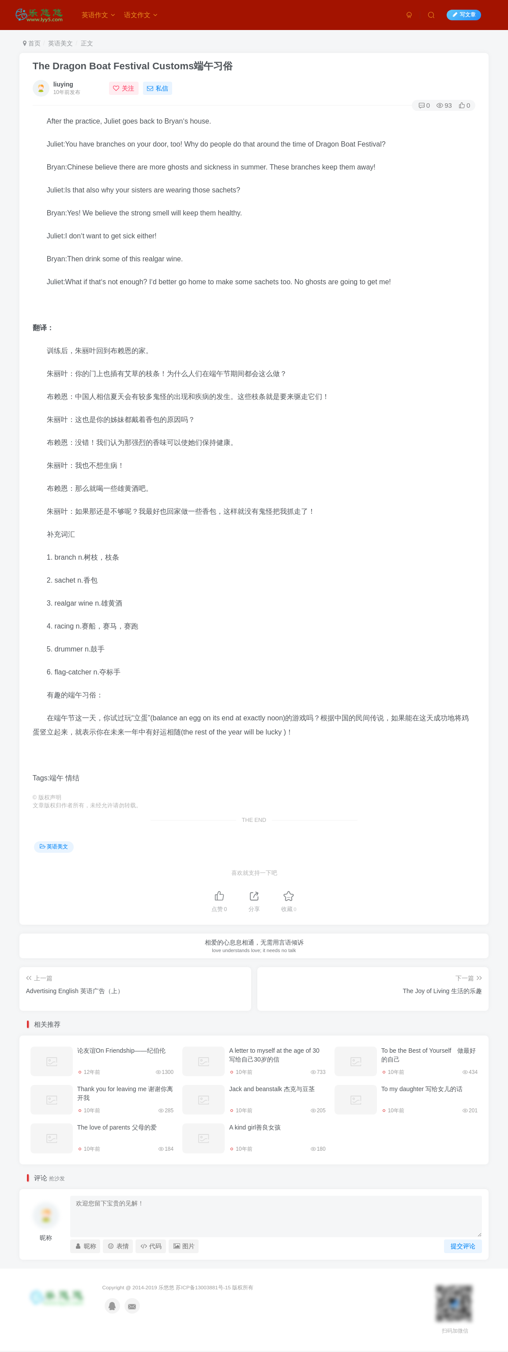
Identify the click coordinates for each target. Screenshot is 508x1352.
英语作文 (98, 15)
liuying (63, 84)
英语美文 (60, 43)
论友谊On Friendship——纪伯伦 (121, 1050)
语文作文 (141, 15)
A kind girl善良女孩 (255, 1127)
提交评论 (463, 1246)
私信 (157, 88)
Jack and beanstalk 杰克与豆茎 (272, 1088)
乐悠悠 (166, 1287)
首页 (32, 43)
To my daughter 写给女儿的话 (422, 1088)
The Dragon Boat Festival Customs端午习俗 (133, 66)
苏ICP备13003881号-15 (203, 1287)
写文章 (464, 14)
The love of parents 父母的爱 (117, 1127)
